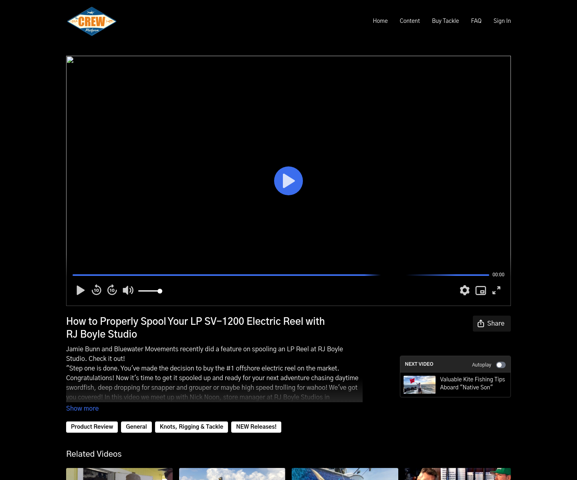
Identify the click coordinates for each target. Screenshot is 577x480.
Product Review (92, 427)
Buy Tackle (445, 21)
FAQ (476, 21)
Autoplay (489, 365)
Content (410, 21)
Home (380, 21)
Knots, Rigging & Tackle (191, 427)
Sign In (502, 21)
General (136, 427)
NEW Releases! (256, 427)
